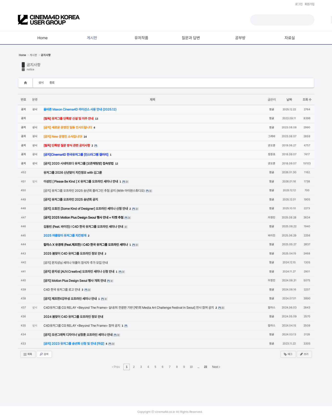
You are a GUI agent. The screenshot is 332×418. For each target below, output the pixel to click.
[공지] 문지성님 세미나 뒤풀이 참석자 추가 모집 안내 (76, 263)
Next (216, 367)
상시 (41, 82)
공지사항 (34, 64)
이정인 (271, 217)
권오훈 (271, 145)
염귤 (271, 109)
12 (116, 163)
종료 (51, 82)
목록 (27, 354)
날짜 (289, 99)
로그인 (299, 4)
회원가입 (309, 4)
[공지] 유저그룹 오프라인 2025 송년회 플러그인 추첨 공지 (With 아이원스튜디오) (94, 190)
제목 (152, 99)
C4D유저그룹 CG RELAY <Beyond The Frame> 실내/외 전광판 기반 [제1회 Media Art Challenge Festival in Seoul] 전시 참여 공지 (129, 307)
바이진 (271, 235)
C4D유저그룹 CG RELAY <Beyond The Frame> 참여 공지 (82, 325)
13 (96, 118)
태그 (287, 354)
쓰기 (303, 354)
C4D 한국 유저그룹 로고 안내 (62, 289)
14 (85, 136)
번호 (23, 99)
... (198, 367)
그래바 (271, 136)
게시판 (33, 55)
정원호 (271, 154)
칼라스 (271, 307)
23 (205, 367)
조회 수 (307, 99)
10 (191, 367)
